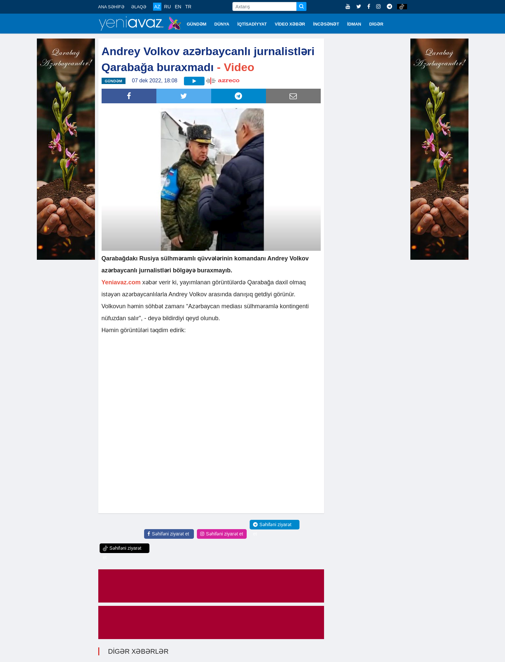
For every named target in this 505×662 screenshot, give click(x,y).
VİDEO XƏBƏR (290, 24)
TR (188, 6)
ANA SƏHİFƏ (111, 6)
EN (178, 6)
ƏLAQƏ (138, 6)
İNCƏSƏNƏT (326, 24)
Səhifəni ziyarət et (168, 533)
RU (167, 6)
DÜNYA (221, 24)
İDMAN (354, 24)
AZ (157, 6)
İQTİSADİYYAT (252, 24)
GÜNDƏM (197, 24)
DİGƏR (376, 24)
